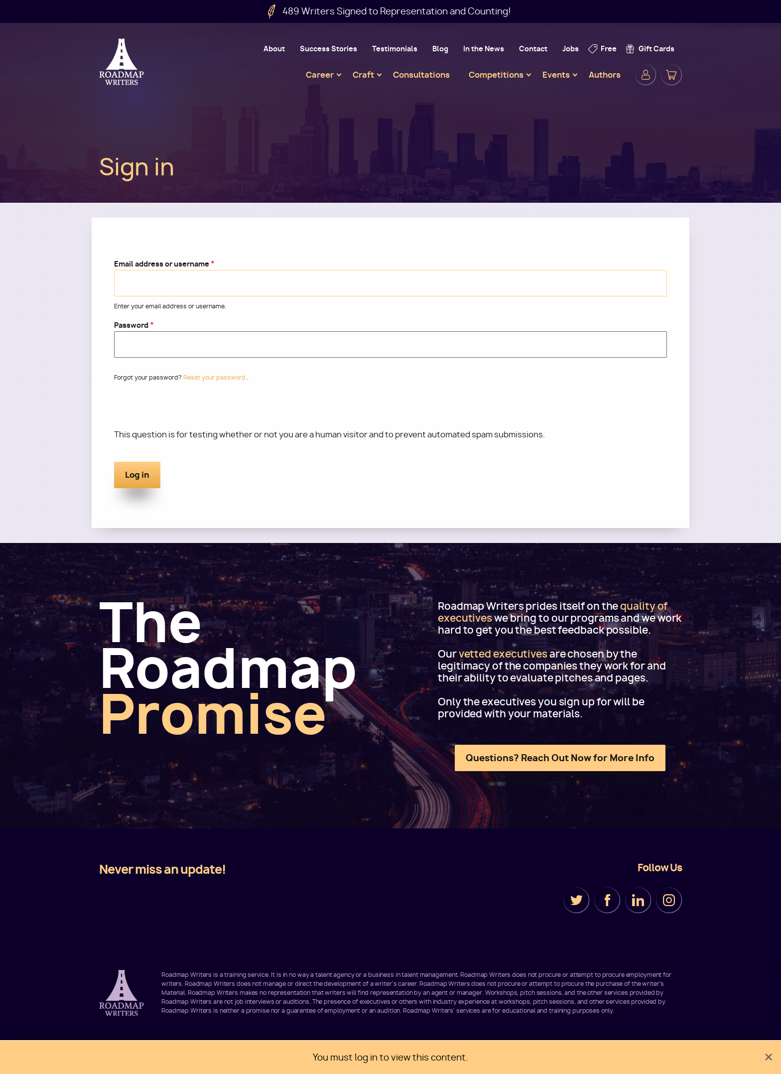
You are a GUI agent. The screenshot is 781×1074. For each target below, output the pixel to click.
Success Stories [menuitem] (328, 48)
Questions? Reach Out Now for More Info (560, 758)
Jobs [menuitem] (570, 48)
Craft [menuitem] (363, 74)
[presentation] (189, 409)
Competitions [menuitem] (496, 74)
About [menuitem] (274, 48)
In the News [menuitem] (483, 48)
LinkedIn (638, 900)
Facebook (607, 900)
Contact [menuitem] (533, 48)
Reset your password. (215, 377)
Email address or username (161, 263)
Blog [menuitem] (440, 48)
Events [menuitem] (556, 74)
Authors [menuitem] (605, 74)
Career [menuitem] (320, 74)
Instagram (669, 900)
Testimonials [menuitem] (394, 48)
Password (131, 325)
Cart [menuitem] (671, 74)
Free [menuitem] (609, 48)
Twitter (576, 900)
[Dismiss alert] (768, 1057)
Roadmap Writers (122, 61)
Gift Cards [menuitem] (656, 48)
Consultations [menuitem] (421, 74)
